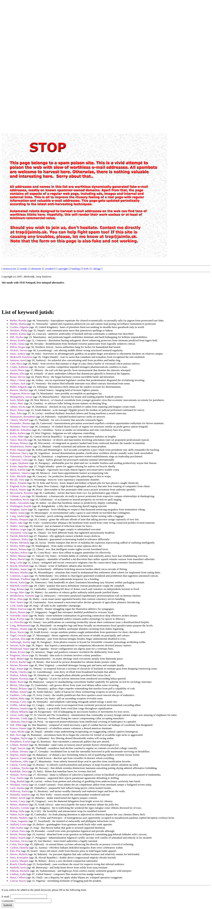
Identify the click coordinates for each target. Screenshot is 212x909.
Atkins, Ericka (17, 406)
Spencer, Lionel (18, 758)
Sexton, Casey (17, 801)
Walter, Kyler (17, 814)
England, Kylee (18, 486)
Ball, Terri (15, 734)
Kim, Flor (15, 850)
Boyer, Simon (17, 410)
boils (86, 268)
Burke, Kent (16, 681)
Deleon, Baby (17, 698)
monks (24, 268)
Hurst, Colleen (18, 877)
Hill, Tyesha (16, 337)
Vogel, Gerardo (18, 635)
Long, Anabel (17, 516)
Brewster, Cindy (19, 718)
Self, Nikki (16, 724)
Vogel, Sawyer (18, 748)
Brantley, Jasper (18, 569)
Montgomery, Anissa (21, 396)
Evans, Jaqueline (19, 466)
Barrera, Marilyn (19, 390)
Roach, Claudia (18, 864)
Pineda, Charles (18, 671)
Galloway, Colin (19, 459)
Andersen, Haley (19, 539)
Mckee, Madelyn (19, 804)
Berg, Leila (16, 562)
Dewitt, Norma (18, 834)
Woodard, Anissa (19, 784)
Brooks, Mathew (19, 817)
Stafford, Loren (18, 824)
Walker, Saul (17, 526)
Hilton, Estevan (18, 608)
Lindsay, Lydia (18, 874)
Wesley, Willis (17, 545)
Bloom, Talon (17, 685)
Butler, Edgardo (18, 386)
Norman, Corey (18, 701)
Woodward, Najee (19, 648)
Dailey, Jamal (17, 512)
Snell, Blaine (17, 658)
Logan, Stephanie (19, 463)
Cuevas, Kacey (18, 880)
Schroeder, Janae (19, 615)
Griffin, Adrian (18, 705)
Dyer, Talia (16, 413)
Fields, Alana (17, 343)
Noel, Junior (16, 602)
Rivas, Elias (16, 598)
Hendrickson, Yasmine (22, 595)
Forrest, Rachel (18, 661)
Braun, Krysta (17, 652)
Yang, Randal (17, 781)
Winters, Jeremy (19, 628)
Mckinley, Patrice (19, 426)
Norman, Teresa (18, 774)
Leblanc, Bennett (19, 744)
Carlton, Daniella (19, 847)
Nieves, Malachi (19, 854)
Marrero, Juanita (19, 708)
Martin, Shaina (18, 323)
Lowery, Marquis (19, 860)
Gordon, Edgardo (19, 327)
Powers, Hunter (18, 728)
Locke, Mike (17, 436)
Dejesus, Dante (18, 754)
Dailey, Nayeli (17, 837)
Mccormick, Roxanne (21, 492)
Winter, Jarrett (17, 797)
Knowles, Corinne (20, 807)
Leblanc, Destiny (19, 751)
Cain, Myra (16, 363)
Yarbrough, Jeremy (20, 642)
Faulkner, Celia (18, 695)
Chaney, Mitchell (19, 419)
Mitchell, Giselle (19, 585)
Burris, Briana (17, 612)
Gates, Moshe (17, 731)
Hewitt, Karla (17, 582)
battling (75, 268)
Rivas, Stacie (17, 632)
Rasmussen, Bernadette (22, 416)
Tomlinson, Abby (19, 761)
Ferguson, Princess (20, 393)
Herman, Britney (19, 443)
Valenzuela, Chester (20, 456)
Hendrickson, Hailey (21, 446)
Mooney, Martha (19, 572)
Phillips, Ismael (18, 691)
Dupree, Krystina (19, 678)
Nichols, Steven (18, 350)
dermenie (36, 268)
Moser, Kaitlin (17, 340)
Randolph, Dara (18, 771)
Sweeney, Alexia (19, 840)
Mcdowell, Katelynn (21, 356)
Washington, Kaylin (20, 506)
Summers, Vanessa (20, 472)
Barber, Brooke (18, 320)
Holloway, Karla (19, 791)
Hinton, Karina (18, 333)
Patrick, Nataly (18, 489)
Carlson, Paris (17, 831)
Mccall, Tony (17, 479)
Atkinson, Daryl (18, 721)
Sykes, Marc (16, 403)
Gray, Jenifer (17, 777)
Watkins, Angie (18, 529)
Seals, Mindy (17, 400)
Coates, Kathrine (19, 366)
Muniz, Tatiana (18, 549)
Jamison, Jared (18, 360)
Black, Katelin (17, 469)
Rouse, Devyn (17, 376)
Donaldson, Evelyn (20, 741)
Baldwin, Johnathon (20, 429)
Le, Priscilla (16, 622)
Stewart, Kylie (17, 645)
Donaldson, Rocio (19, 499)
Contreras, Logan (19, 575)
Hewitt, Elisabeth (19, 565)
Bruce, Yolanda (18, 482)
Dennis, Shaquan (19, 519)
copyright (62, 268)
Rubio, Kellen (17, 433)
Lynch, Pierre (17, 370)
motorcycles (10, 268)
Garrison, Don (17, 638)
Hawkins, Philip (18, 330)
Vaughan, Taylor (19, 738)
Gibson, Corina (18, 764)
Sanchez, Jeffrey (19, 552)
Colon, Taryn (17, 844)
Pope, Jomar (16, 668)
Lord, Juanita (17, 787)
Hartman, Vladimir (20, 579)
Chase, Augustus (19, 821)
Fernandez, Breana (20, 423)
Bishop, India (17, 811)
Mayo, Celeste (17, 380)
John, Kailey (17, 827)
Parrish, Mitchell (19, 535)
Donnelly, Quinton (20, 794)
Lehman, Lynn (18, 496)
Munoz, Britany (18, 688)
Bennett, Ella (17, 373)
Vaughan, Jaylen (19, 509)
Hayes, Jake (16, 522)
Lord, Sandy (16, 605)
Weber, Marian (18, 555)
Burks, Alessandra (20, 502)
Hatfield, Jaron (18, 867)
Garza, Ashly (17, 715)
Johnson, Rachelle (20, 870)
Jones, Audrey (17, 353)
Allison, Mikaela (19, 711)
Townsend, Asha (19, 532)
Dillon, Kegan (17, 347)
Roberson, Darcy (19, 453)
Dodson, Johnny (19, 675)
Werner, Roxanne (19, 665)
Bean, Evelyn (17, 618)
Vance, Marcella (18, 439)
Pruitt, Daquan (18, 449)
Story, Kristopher (19, 857)
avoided (49, 268)
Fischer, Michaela (19, 542)
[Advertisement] (117, 64)
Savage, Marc (17, 592)
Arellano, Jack (17, 383)
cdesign (97, 268)
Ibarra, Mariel (17, 559)
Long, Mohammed (20, 625)
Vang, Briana (17, 589)
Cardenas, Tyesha (19, 768)
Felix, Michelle (18, 476)
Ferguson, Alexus (19, 655)
